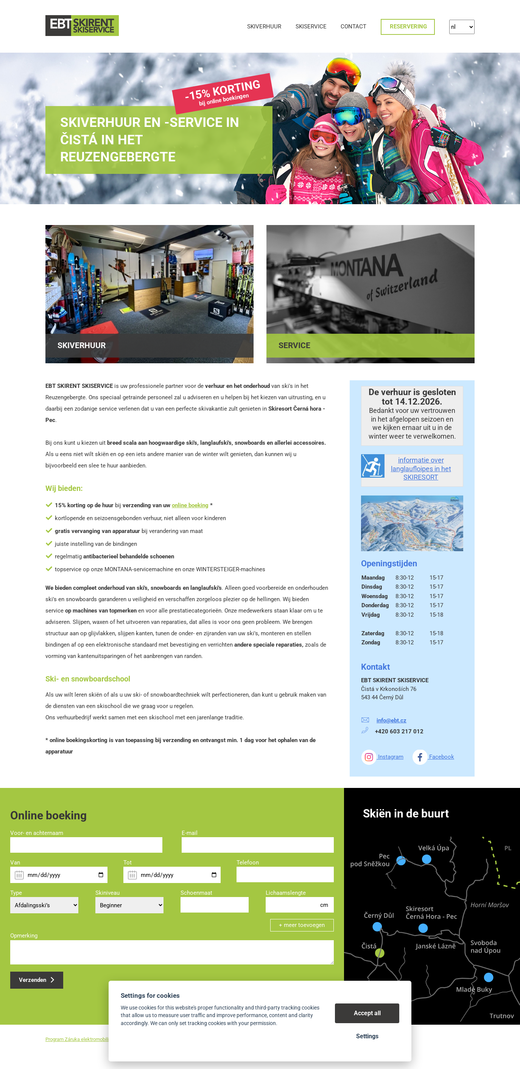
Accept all (367, 1013)
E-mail (190, 833)
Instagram (382, 756)
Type (16, 892)
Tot (127, 862)
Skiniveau (107, 892)
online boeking (190, 505)
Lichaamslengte (286, 892)
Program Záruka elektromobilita (79, 1039)
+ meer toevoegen (302, 925)
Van (15, 862)
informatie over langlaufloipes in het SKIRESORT (421, 468)
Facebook (433, 756)
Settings (367, 1036)
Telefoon (248, 862)
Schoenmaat (196, 892)
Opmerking (23, 935)
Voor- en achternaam (36, 833)
